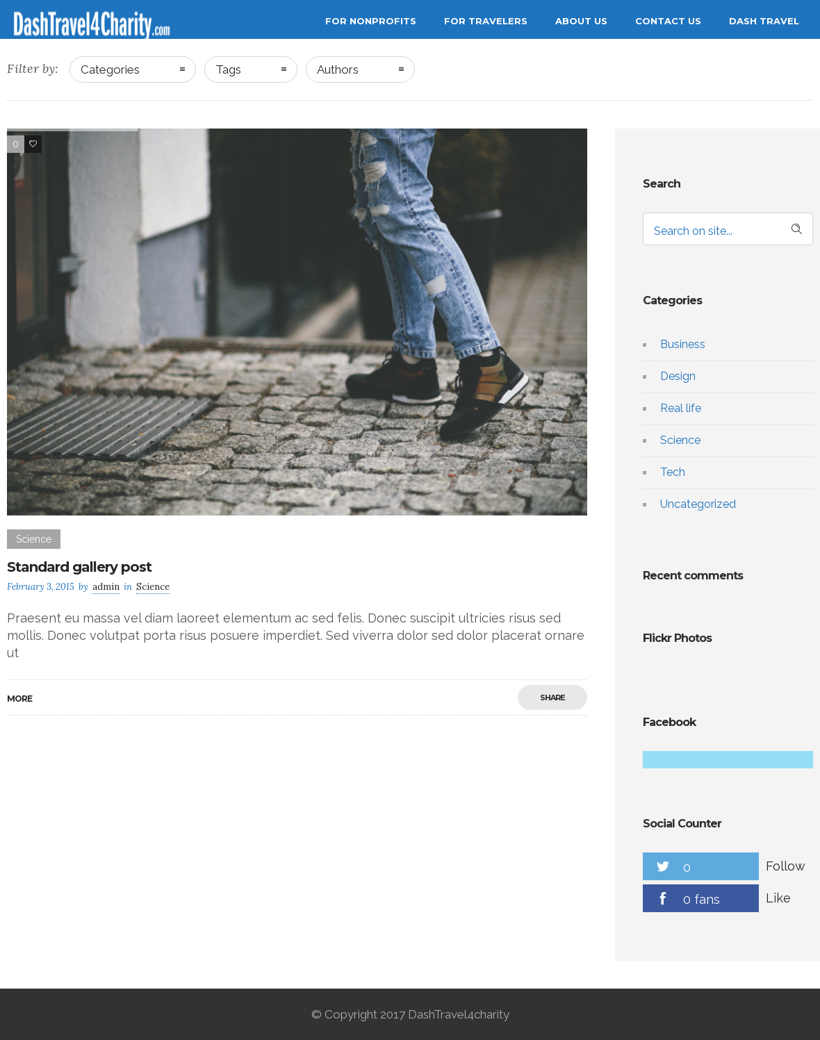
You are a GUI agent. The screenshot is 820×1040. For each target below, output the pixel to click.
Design (678, 376)
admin (106, 587)
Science (680, 440)
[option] (297, 322)
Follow (785, 866)
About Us (581, 20)
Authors (338, 69)
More (19, 698)
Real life (680, 408)
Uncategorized (698, 504)
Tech (672, 472)
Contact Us (668, 20)
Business (682, 344)
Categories (110, 69)
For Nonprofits (370, 20)
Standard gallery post (79, 567)
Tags (228, 69)
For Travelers (485, 20)
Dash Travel (764, 20)
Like (778, 898)
